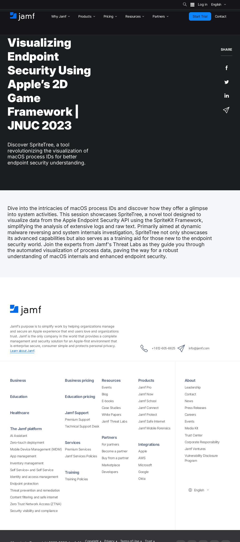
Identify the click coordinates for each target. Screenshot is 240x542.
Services (73, 442)
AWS (142, 458)
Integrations (149, 444)
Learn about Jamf (23, 351)
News (189, 401)
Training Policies (76, 479)
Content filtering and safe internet (34, 497)
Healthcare (20, 412)
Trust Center (193, 435)
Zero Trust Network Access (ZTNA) (35, 504)
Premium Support (77, 419)
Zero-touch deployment (27, 442)
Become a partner (115, 451)
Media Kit (191, 428)
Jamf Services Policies (81, 456)
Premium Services (78, 449)
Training (73, 472)
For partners (110, 444)
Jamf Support (78, 412)
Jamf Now (145, 394)
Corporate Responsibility (202, 442)
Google (143, 472)
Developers (110, 472)
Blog (105, 394)
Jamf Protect (147, 414)
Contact (190, 394)
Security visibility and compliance (34, 511)
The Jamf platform (27, 428)
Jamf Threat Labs (114, 421)
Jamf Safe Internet (151, 421)
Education (19, 396)
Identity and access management (34, 477)
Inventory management (27, 463)
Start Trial (200, 16)
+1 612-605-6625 (153, 348)
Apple (142, 451)
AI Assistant (18, 436)
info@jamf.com (198, 348)
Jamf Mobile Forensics (154, 428)
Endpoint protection (24, 483)
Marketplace (111, 465)
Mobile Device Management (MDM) (36, 449)
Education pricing (81, 396)
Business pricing (81, 380)
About (190, 380)
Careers (190, 414)
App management (23, 456)
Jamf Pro (144, 387)
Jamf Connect (148, 408)
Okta (141, 479)
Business (18, 380)
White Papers (111, 414)
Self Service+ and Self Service (31, 470)
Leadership (193, 387)
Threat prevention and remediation (35, 490)
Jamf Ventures (195, 449)
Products (146, 380)
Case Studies (111, 408)
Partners (110, 437)
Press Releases (195, 408)
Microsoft (145, 465)
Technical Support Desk (82, 426)
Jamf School (147, 401)
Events (106, 387)
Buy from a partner (115, 458)
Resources (112, 380)
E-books (108, 401)
